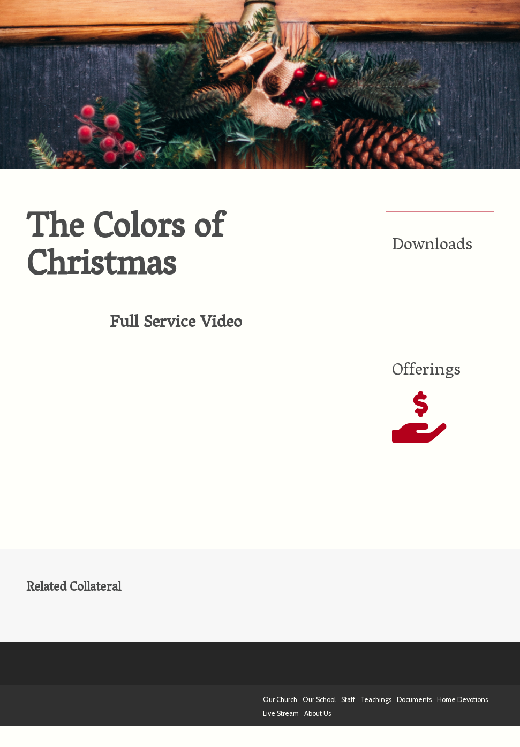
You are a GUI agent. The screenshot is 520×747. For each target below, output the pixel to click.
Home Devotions (462, 700)
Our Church (280, 700)
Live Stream (281, 714)
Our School (319, 700)
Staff (348, 700)
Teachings (375, 700)
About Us (317, 714)
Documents (414, 700)
